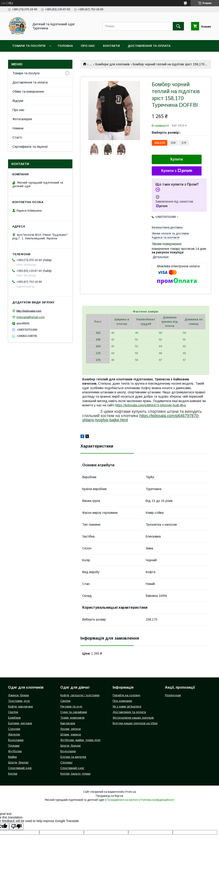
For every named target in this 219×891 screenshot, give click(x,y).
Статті (17, 137)
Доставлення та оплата (149, 45)
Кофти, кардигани (20, 706)
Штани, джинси (70, 734)
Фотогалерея (22, 119)
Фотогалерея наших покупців (133, 717)
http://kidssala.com (28, 310)
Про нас (88, 45)
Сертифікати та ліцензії (30, 146)
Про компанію (122, 701)
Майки (12, 756)
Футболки (15, 751)
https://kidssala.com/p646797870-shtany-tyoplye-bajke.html (141, 417)
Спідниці (66, 762)
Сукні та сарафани (73, 712)
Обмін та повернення (28, 91)
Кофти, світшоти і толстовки (79, 695)
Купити (177, 159)
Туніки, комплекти (72, 717)
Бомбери (14, 717)
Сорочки (14, 728)
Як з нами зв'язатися (127, 706)
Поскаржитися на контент (122, 799)
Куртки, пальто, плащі (75, 773)
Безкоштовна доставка (167, 227)
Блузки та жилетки (73, 756)
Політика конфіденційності (157, 799)
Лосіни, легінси (70, 728)
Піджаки (13, 745)
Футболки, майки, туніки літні (80, 740)
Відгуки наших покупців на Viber (135, 723)
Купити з (176, 171)
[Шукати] (178, 26)
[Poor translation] (16, 826)
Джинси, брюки (18, 695)
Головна (65, 45)
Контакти (111, 45)
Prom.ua (130, 791)
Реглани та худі (71, 706)
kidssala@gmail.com (31, 317)
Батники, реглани (20, 723)
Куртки (12, 773)
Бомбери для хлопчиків (112, 64)
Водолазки (15, 740)
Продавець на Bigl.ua (109, 795)
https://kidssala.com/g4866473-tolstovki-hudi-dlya (150, 405)
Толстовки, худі (19, 701)
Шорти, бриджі (18, 762)
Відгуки (18, 101)
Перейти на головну (126, 695)
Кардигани (67, 723)
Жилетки (14, 734)
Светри (13, 712)
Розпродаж (173, 695)
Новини (18, 128)
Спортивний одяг (20, 768)
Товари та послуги (28, 45)
